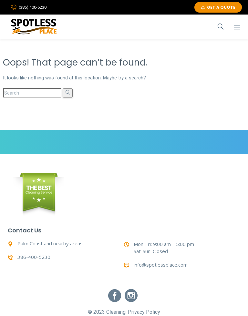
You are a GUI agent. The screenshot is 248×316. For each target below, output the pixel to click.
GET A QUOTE (218, 7)
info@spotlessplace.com (161, 264)
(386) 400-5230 (32, 7)
